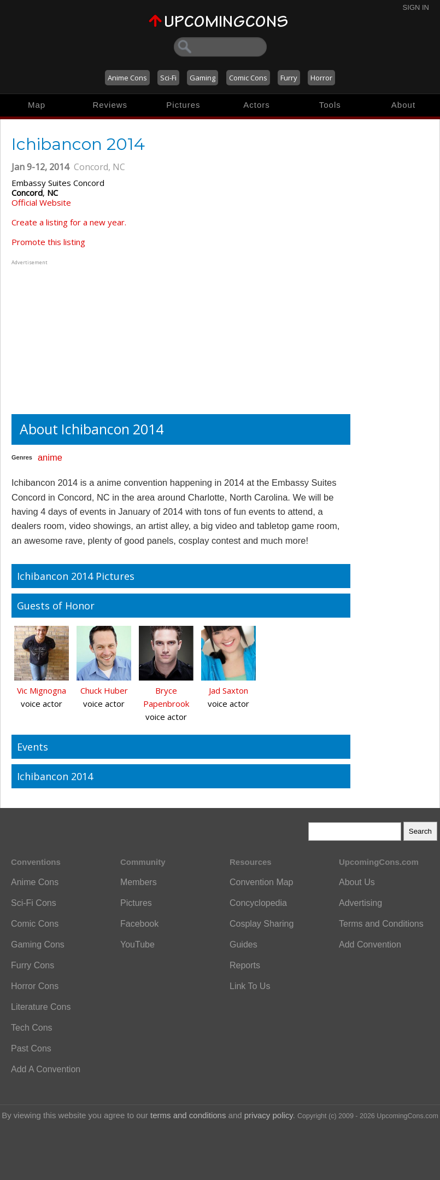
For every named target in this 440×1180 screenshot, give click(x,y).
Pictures (183, 104)
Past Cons (31, 1048)
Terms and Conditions (381, 923)
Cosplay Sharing (262, 923)
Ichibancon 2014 (55, 776)
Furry (288, 78)
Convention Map (262, 882)
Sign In (416, 7)
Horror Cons (34, 986)
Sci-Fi (168, 78)
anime (50, 457)
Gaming (202, 78)
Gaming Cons (37, 944)
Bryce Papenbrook (166, 697)
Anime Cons (127, 78)
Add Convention (370, 944)
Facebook (139, 923)
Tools (330, 104)
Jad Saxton (228, 690)
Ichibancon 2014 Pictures (75, 576)
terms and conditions (188, 1115)
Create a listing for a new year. (68, 222)
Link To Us (250, 986)
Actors (256, 104)
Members (138, 882)
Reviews (109, 104)
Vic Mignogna (41, 690)
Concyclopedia (258, 903)
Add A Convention (45, 1069)
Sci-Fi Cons (33, 903)
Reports (245, 965)
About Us (357, 882)
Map (36, 104)
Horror (321, 78)
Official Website (41, 202)
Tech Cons (31, 1027)
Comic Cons (248, 78)
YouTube (137, 944)
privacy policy (268, 1115)
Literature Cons (41, 1007)
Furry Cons (32, 965)
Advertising (360, 903)
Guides (243, 944)
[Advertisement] (79, 336)
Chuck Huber (104, 690)
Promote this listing (48, 241)
